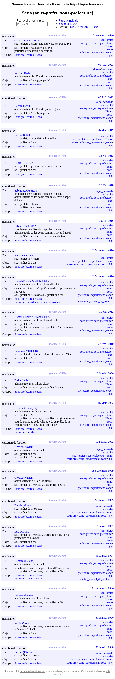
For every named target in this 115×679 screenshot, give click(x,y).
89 (110, 55)
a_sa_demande (104, 101)
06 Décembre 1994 (103, 588)
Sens (109, 46)
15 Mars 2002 (106, 402)
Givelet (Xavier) (25, 446)
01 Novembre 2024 (103, 35)
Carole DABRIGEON (28, 40)
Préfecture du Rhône (26, 432)
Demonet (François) (27, 408)
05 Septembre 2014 (103, 250)
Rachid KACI (23, 105)
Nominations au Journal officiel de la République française (58, 4)
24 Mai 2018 (106, 155)
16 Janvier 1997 (105, 526)
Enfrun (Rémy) (24, 652)
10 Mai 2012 (106, 311)
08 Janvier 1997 (105, 555)
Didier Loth (22, 380)
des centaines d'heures (32, 671)
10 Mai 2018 (106, 185)
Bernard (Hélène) (25, 560)
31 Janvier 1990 (105, 617)
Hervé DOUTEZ (25, 255)
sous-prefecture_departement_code (95, 51)
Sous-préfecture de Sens (28, 54)
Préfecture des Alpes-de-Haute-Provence (37, 302)
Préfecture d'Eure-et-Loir (28, 578)
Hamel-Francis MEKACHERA (33, 281)
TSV (71, 26)
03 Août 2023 (106, 64)
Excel (95, 26)
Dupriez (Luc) (24, 505)
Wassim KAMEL (25, 73)
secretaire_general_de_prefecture (95, 579)
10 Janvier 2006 (105, 373)
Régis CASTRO (25, 162)
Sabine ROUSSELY (27, 190)
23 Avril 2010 (106, 343)
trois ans (107, 69)
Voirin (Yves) (23, 623)
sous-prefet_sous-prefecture (95, 42)
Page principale (68, 20)
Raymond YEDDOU (27, 350)
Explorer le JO (68, 23)
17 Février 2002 (105, 441)
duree (96, 69)
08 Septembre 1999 (103, 470)
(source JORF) (57, 35)
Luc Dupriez (23, 531)
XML (87, 26)
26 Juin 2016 (106, 220)
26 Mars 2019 (106, 129)
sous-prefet (107, 39)
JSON (79, 26)
